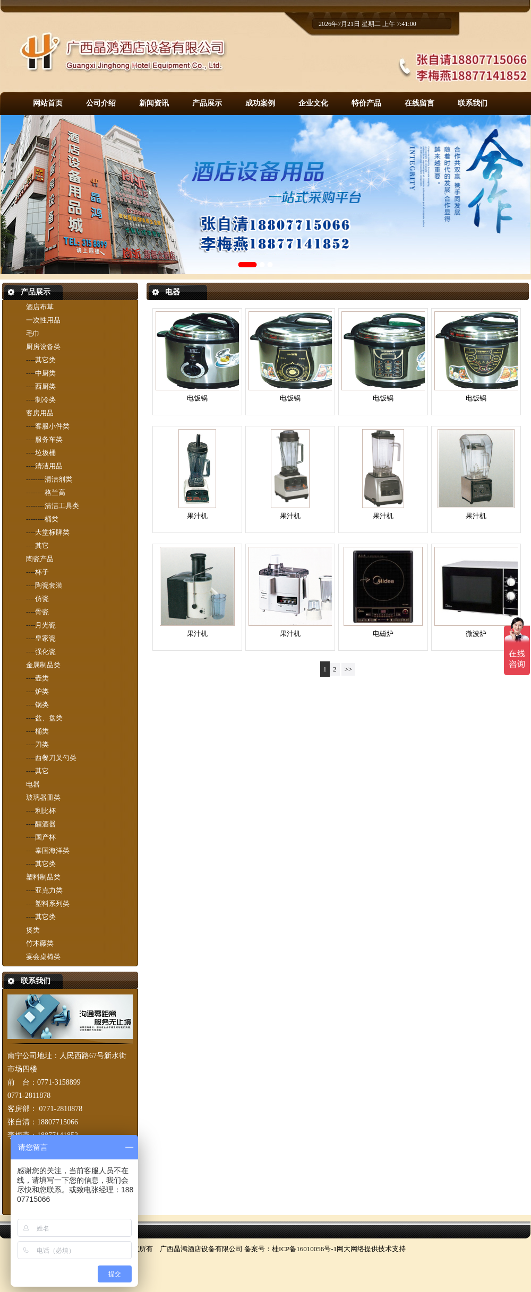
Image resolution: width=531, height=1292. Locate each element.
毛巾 (33, 333)
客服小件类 (52, 426)
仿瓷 (42, 599)
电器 (33, 784)
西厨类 (45, 386)
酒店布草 (40, 307)
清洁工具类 (62, 506)
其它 (42, 545)
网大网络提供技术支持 (371, 1249)
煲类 (33, 930)
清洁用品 (49, 466)
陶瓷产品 (40, 559)
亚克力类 (49, 890)
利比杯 (45, 811)
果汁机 (197, 516)
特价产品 (366, 103)
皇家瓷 (45, 638)
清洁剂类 (58, 479)
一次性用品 (43, 320)
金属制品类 (43, 665)
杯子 (42, 572)
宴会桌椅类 (43, 957)
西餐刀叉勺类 (55, 758)
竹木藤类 (40, 943)
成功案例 (260, 103)
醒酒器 (45, 824)
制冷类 (45, 400)
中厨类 (45, 373)
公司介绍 (101, 103)
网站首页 (48, 103)
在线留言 (419, 103)
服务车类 (49, 439)
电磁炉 (383, 634)
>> (349, 669)
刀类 (42, 744)
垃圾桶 (45, 453)
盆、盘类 (49, 718)
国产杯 (45, 837)
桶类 (51, 519)
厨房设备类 (43, 347)
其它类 (45, 360)
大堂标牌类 (52, 532)
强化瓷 (45, 652)
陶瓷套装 (49, 585)
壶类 (42, 678)
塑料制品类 (43, 877)
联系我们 (472, 103)
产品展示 (207, 103)
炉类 (42, 691)
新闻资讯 (154, 103)
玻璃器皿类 (43, 797)
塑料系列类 (52, 903)
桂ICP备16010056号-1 (304, 1249)
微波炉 (476, 634)
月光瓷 (45, 625)
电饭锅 (197, 398)
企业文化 (313, 103)
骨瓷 (42, 612)
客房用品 (40, 413)
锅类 (42, 705)
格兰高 (55, 492)
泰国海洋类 (52, 850)
